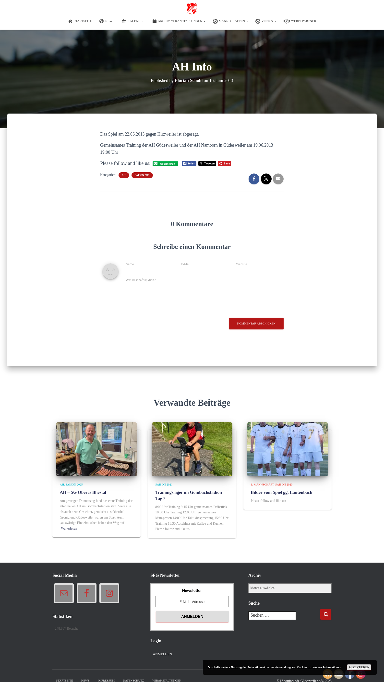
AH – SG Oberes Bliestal (83, 492)
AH (124, 175)
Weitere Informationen (327, 667)
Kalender (133, 21)
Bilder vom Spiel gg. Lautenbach (281, 492)
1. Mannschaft (262, 484)
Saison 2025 (74, 484)
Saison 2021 (163, 484)
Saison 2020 (283, 484)
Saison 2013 (142, 175)
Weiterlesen (69, 528)
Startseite (80, 21)
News (106, 21)
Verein (265, 21)
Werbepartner (300, 21)
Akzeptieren (359, 667)
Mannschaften (230, 21)
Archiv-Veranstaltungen (179, 21)
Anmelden (162, 654)
